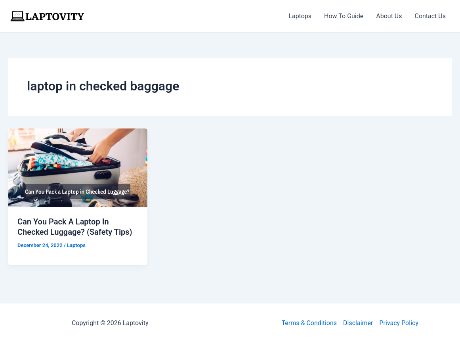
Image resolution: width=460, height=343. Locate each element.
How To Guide (343, 16)
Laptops (299, 16)
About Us (389, 16)
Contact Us (430, 16)
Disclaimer (358, 323)
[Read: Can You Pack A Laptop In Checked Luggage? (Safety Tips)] (77, 167)
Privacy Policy (398, 323)
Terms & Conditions (309, 323)
